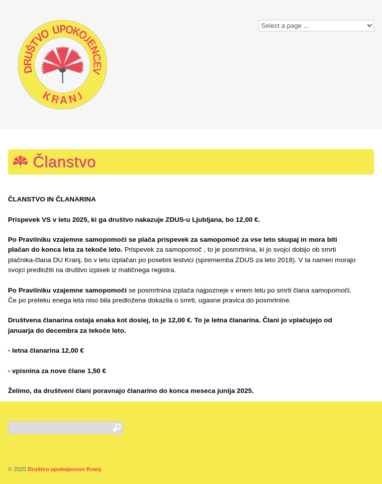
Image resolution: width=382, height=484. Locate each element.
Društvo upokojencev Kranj (64, 469)
